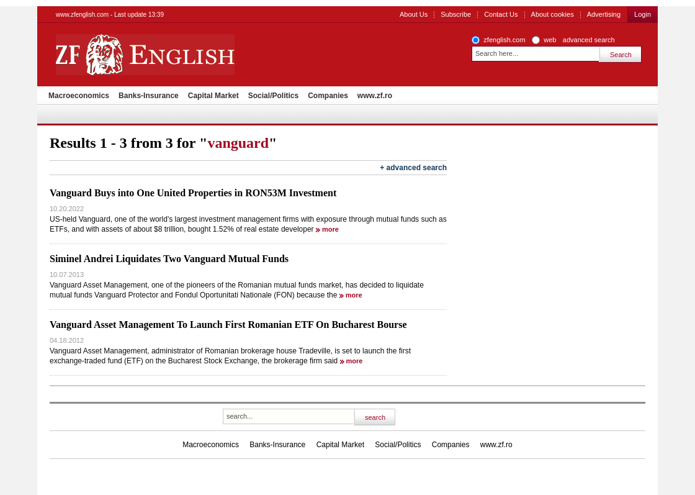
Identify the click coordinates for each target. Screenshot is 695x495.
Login (642, 14)
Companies (328, 95)
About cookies (552, 14)
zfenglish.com (504, 39)
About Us (414, 14)
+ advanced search (413, 167)
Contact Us (501, 14)
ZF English (189, 54)
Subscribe (456, 14)
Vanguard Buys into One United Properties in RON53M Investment (193, 193)
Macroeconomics (78, 95)
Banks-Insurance (149, 95)
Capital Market (213, 95)
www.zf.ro (374, 95)
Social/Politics (273, 95)
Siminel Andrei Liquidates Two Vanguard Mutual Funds (169, 258)
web (550, 39)
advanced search (589, 39)
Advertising (604, 14)
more (330, 229)
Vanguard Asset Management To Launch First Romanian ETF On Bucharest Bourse (228, 324)
